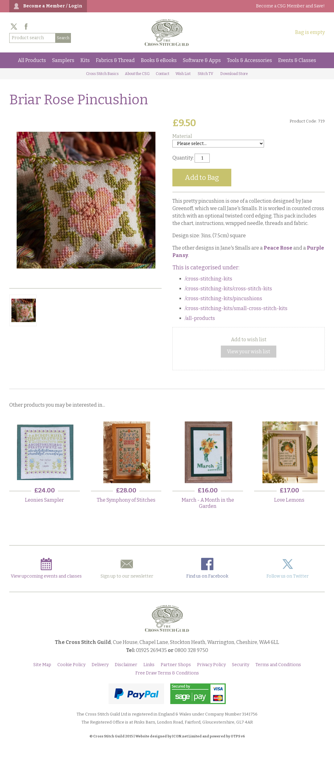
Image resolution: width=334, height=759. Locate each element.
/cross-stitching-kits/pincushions (223, 298)
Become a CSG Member (290, 6)
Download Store (234, 74)
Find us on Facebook (207, 568)
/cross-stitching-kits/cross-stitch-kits (228, 289)
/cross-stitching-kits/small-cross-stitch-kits (236, 308)
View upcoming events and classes (46, 568)
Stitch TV (205, 74)
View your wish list (248, 352)
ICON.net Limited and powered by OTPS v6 (208, 736)
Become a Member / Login (52, 6)
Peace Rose (278, 248)
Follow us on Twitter (287, 568)
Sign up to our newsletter (127, 568)
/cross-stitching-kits (208, 279)
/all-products (200, 318)
